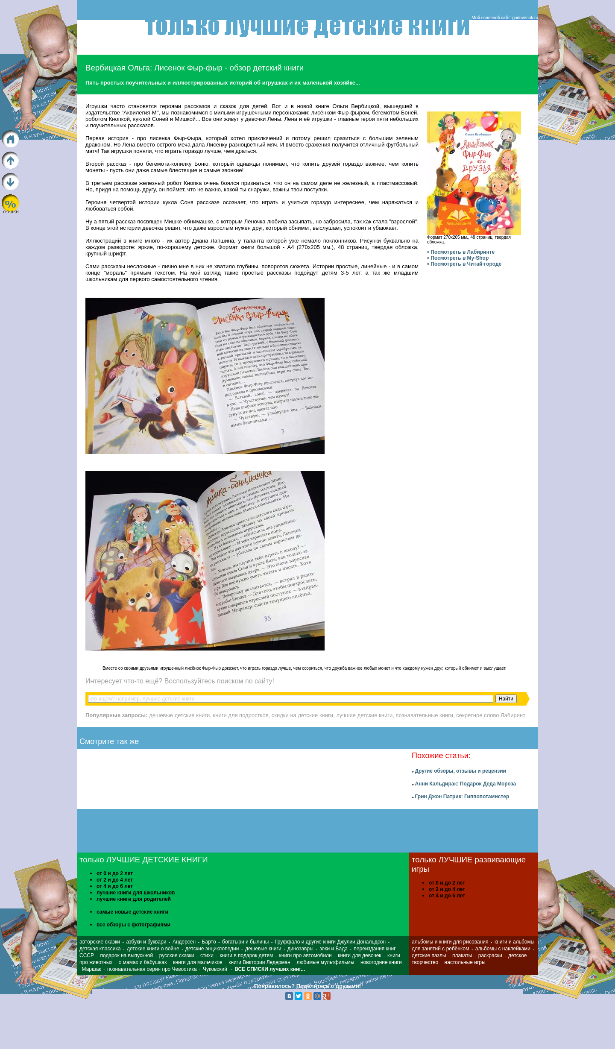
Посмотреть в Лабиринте (462, 252)
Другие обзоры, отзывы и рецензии (460, 771)
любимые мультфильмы (325, 962)
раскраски (490, 955)
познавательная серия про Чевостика (152, 969)
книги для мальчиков (198, 962)
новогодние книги (381, 962)
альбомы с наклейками (502, 949)
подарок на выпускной (126, 955)
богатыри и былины (245, 942)
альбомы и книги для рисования (450, 942)
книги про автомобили (305, 955)
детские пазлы (429, 955)
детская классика (100, 949)
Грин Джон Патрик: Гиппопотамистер (462, 797)
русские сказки (176, 955)
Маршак (91, 969)
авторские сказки (99, 942)
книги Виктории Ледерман (259, 962)
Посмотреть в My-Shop (459, 258)
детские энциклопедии (212, 949)
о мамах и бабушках (143, 962)
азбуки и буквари (146, 942)
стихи (207, 955)
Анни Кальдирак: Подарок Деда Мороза (465, 784)
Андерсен (184, 942)
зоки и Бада (333, 949)
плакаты (462, 955)
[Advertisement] (588, 962)
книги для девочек (359, 955)
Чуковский (215, 969)
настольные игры (465, 962)
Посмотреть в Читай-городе (465, 264)
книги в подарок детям (246, 955)
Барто (209, 942)
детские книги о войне (153, 949)
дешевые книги (263, 949)
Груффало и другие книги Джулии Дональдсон (330, 942)
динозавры (300, 949)
